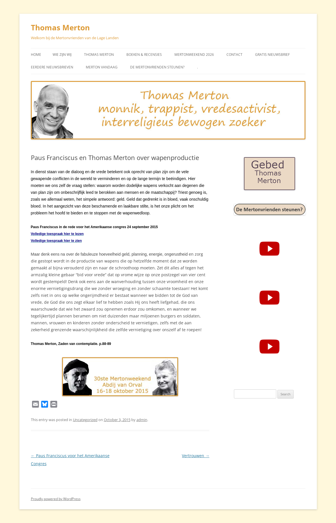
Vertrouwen (195, 455)
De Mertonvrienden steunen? (157, 67)
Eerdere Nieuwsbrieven (52, 67)
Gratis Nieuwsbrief (272, 54)
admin (141, 419)
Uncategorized (85, 419)
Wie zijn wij (62, 54)
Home (36, 54)
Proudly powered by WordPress (56, 498)
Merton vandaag (102, 67)
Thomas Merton (60, 27)
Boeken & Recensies (144, 54)
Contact (234, 54)
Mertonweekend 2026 (194, 54)
